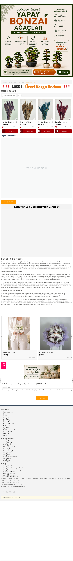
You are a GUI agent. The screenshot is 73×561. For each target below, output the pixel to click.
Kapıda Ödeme (8, 422)
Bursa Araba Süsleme (10, 457)
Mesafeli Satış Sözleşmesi (11, 424)
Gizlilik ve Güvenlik (9, 430)
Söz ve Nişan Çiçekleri (10, 447)
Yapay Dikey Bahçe (9, 443)
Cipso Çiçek (6, 461)
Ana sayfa (4, 82)
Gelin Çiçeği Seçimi (9, 474)
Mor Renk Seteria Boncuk (9, 122)
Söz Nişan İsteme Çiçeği (46, 352)
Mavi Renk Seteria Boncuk (45, 122)
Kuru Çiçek (21, 82)
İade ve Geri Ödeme (9, 432)
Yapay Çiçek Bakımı (9, 466)
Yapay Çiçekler (13, 82)
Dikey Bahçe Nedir (9, 472)
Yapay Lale (6, 455)
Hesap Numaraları (9, 418)
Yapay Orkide (7, 453)
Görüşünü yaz (8, 202)
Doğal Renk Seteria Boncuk (25, 122)
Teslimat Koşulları (9, 426)
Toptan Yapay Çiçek (9, 451)
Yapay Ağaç (6, 441)
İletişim (5, 416)
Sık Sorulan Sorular (9, 434)
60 (19, 95)
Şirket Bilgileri (7, 420)
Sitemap (5, 436)
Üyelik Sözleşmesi (8, 428)
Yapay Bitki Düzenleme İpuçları (13, 470)
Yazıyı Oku (42, 398)
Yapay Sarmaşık (8, 459)
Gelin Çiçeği (7, 445)
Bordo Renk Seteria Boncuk (61, 122)
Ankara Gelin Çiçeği (8, 352)
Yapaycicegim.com (15, 497)
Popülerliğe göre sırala (9, 95)
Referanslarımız (8, 412)
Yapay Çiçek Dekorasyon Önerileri (14, 468)
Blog (4, 414)
